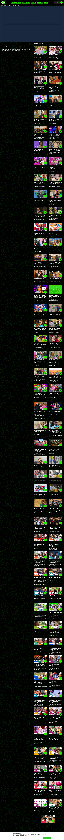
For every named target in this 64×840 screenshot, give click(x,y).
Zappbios (33, 2)
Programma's (26, 2)
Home (12, 2)
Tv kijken (18, 2)
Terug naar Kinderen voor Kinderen (10, 5)
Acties (46, 2)
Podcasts (40, 2)
